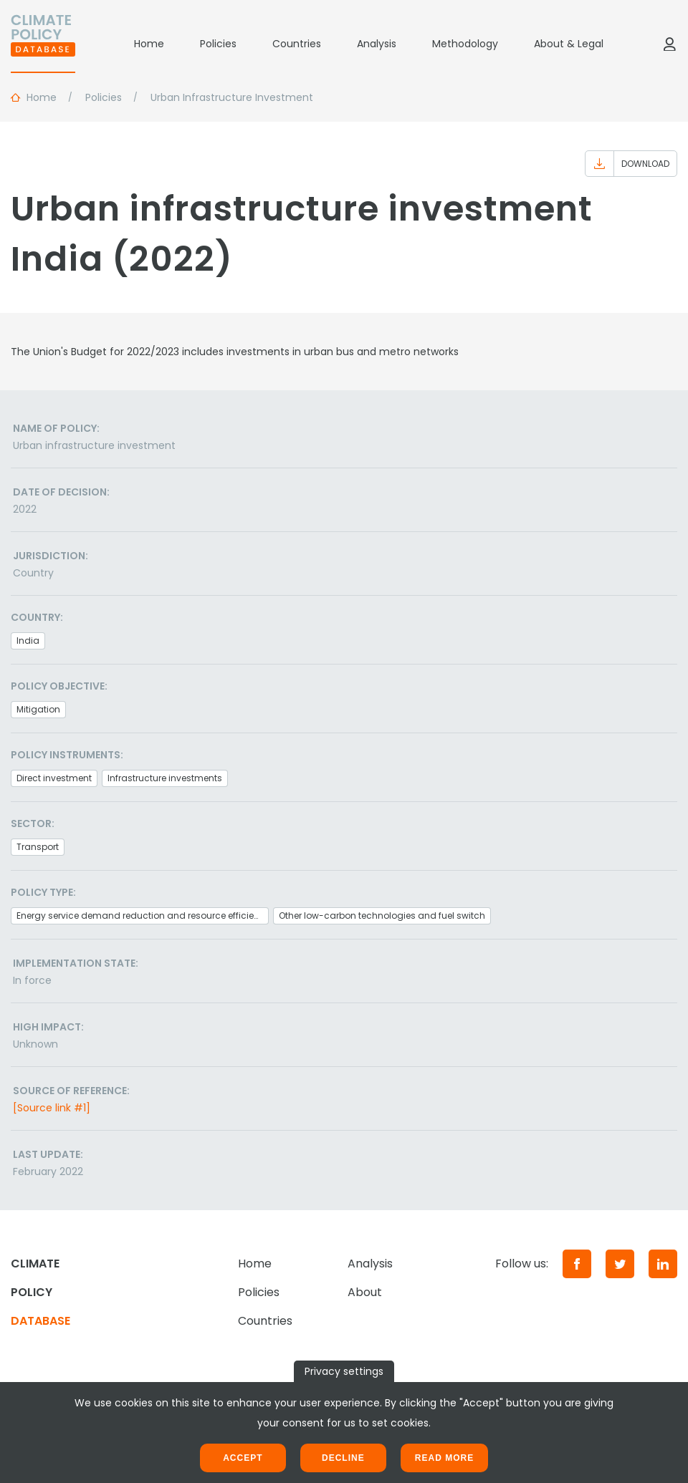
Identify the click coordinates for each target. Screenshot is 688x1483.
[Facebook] (577, 1264)
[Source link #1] (51, 1108)
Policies (218, 44)
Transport (37, 847)
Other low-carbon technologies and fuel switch (382, 915)
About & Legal (568, 44)
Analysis (376, 44)
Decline (343, 1458)
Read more (444, 1458)
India (27, 640)
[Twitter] (620, 1264)
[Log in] (669, 44)
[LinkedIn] (663, 1264)
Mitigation (38, 709)
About (365, 1292)
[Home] (43, 43)
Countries (296, 44)
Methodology (465, 44)
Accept (242, 1458)
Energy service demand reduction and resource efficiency (142, 915)
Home (149, 44)
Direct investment (54, 778)
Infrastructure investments (165, 778)
